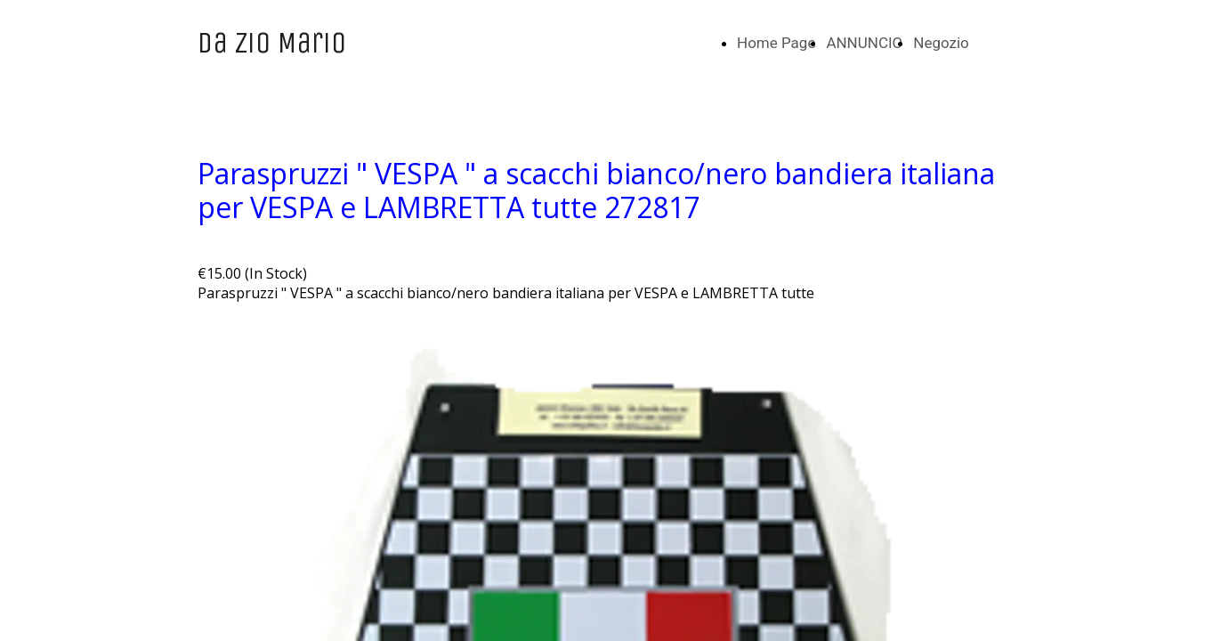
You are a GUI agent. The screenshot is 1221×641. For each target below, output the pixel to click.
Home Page (776, 43)
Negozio (941, 43)
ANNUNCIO (864, 43)
